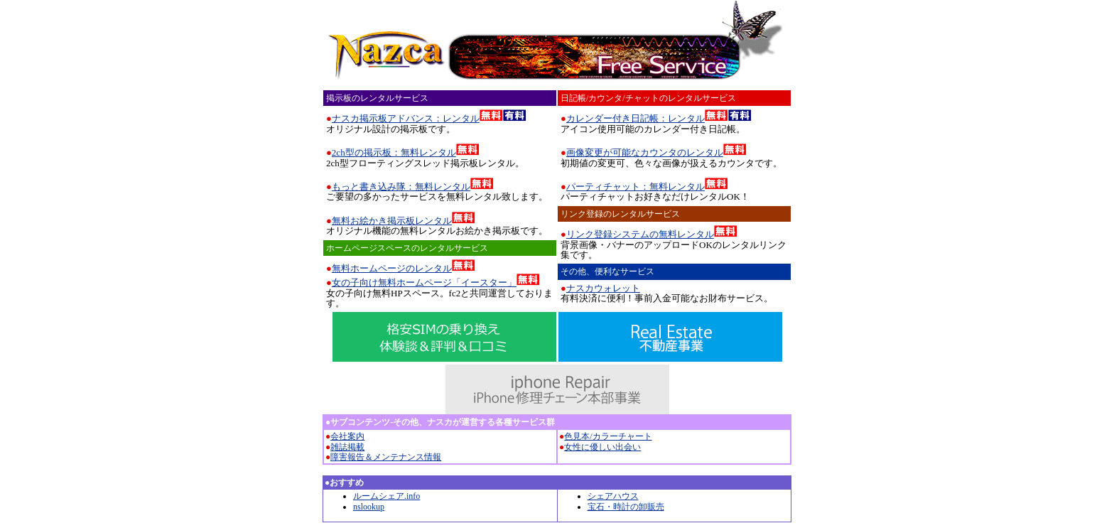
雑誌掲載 (347, 447)
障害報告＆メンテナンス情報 (385, 457)
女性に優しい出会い (602, 447)
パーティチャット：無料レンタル (635, 186)
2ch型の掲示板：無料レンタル (394, 152)
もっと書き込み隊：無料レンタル (401, 186)
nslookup (368, 507)
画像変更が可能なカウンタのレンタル (644, 152)
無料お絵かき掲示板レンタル (392, 220)
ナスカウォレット (603, 288)
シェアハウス (613, 496)
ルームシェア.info (386, 496)
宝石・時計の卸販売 (626, 507)
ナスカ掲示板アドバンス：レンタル (406, 118)
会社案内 (347, 436)
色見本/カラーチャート (607, 436)
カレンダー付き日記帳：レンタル (635, 118)
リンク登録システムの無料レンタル (640, 234)
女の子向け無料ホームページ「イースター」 (424, 282)
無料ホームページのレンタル (392, 268)
